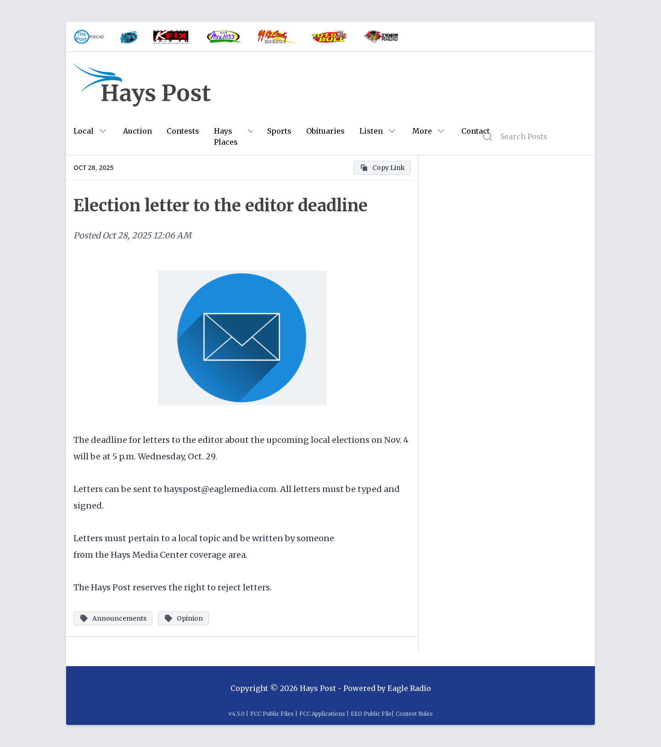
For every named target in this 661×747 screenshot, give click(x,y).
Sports (279, 131)
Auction (137, 131)
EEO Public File (371, 713)
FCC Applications (322, 713)
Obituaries (325, 131)
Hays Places (226, 136)
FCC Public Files (272, 713)
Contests (183, 131)
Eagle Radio (409, 688)
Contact (475, 131)
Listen (371, 131)
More (422, 131)
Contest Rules (414, 713)
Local (83, 131)
